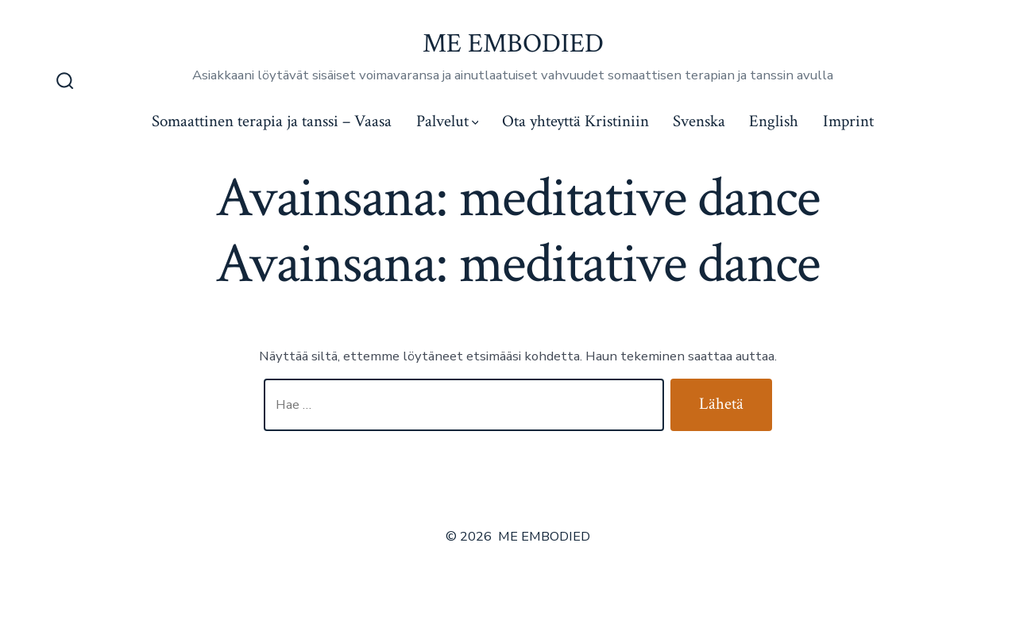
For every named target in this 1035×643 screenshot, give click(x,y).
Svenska (699, 121)
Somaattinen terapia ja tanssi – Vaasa (272, 121)
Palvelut (447, 121)
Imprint (848, 121)
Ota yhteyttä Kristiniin (575, 121)
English (773, 121)
